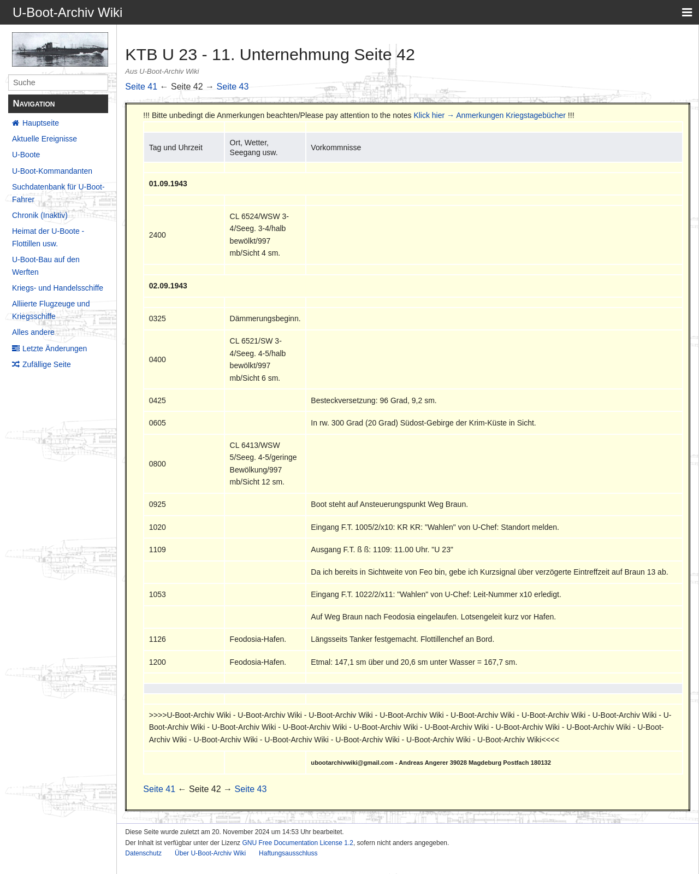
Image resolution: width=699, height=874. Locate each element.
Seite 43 (233, 86)
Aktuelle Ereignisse (44, 138)
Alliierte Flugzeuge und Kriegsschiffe (51, 309)
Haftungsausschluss (288, 853)
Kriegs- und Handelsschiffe (57, 288)
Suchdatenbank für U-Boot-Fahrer (58, 192)
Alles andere (33, 332)
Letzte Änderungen (54, 348)
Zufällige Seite (46, 364)
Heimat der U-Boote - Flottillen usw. (48, 237)
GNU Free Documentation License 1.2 (297, 843)
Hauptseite (40, 123)
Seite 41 (141, 86)
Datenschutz (143, 853)
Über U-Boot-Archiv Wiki (210, 853)
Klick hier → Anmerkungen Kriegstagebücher (489, 115)
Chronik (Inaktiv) (40, 215)
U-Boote (26, 154)
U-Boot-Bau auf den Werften (46, 265)
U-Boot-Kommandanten (52, 171)
